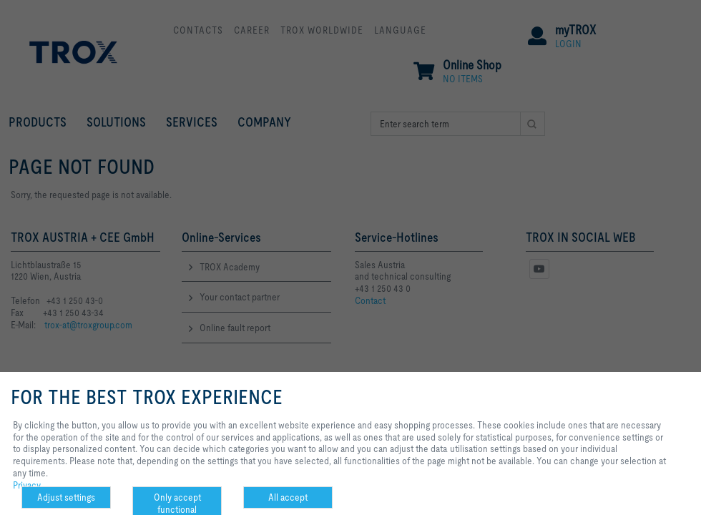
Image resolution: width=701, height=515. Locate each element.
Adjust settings (66, 497)
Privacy (27, 485)
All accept (288, 497)
